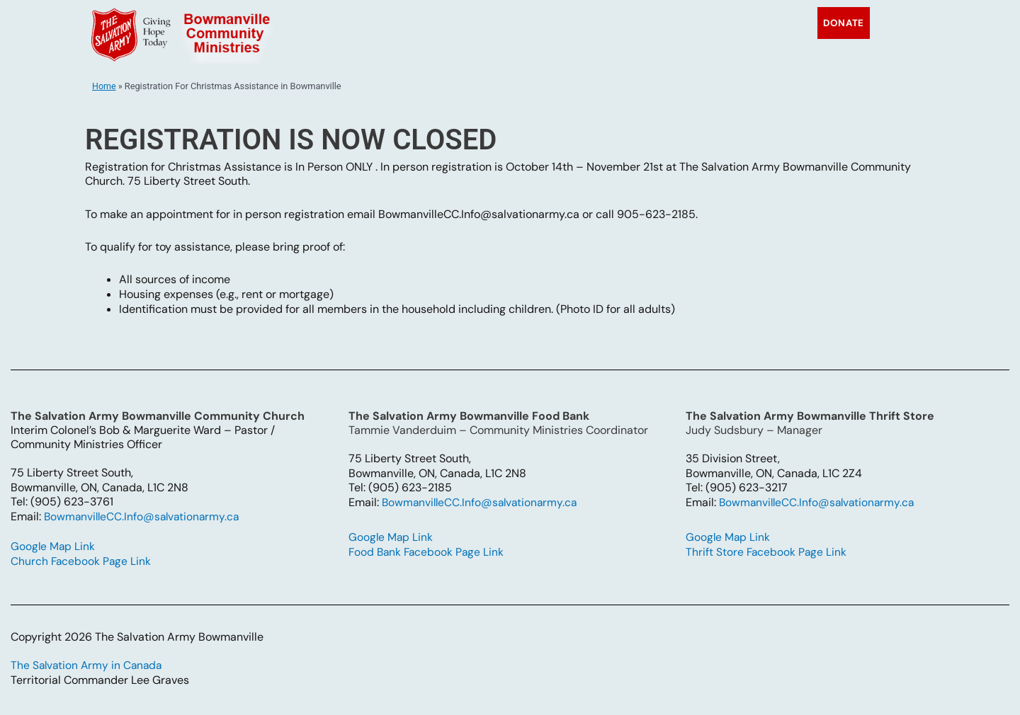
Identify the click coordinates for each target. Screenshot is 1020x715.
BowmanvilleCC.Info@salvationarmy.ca (144, 516)
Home (104, 86)
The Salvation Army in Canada (88, 665)
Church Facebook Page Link (83, 561)
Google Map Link (55, 546)
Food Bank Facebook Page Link (429, 551)
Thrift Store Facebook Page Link (768, 551)
